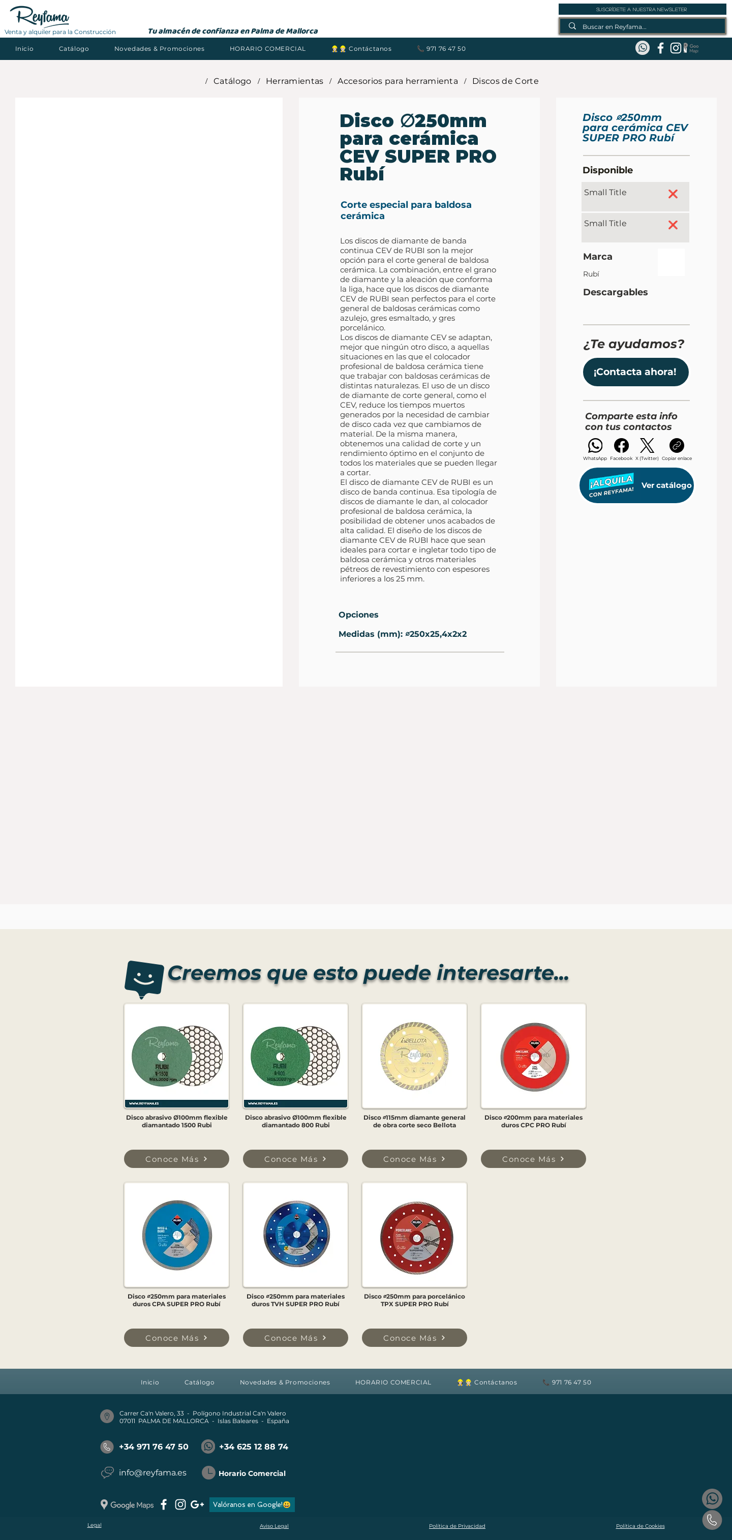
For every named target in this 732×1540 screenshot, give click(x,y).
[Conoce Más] (176, 1159)
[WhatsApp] (595, 449)
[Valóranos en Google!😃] (252, 1504)
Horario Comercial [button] (252, 1473)
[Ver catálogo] (636, 485)
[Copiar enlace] (677, 449)
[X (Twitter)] (647, 449)
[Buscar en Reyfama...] (643, 27)
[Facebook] (621, 449)
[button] (74, 48)
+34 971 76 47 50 (154, 1447)
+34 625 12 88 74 (253, 1447)
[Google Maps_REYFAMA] (691, 48)
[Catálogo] (232, 81)
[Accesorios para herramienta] (397, 81)
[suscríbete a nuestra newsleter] (642, 9)
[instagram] (675, 48)
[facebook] (660, 48)
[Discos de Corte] (505, 81)
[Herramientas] (295, 81)
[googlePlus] (197, 1504)
